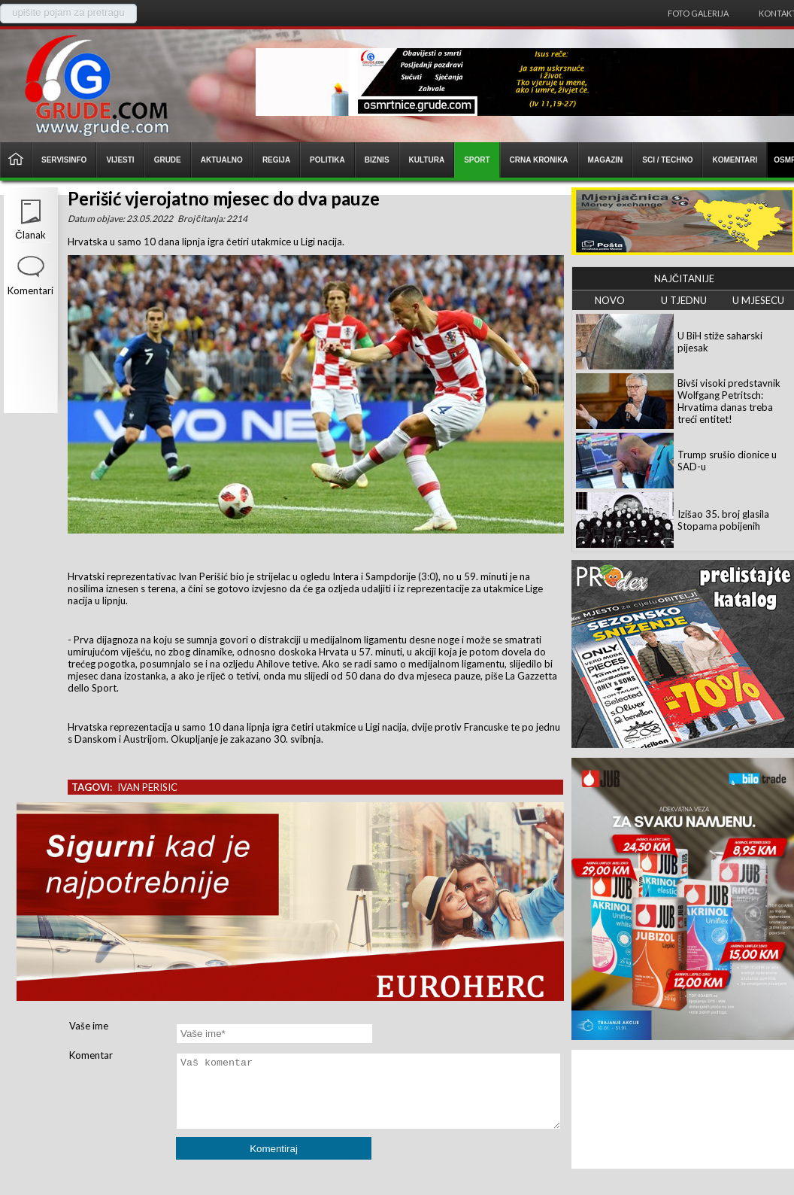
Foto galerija (698, 13)
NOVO (610, 300)
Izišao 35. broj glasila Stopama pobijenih (723, 520)
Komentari (30, 290)
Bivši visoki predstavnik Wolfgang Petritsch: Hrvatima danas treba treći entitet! (728, 401)
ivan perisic (147, 787)
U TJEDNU (684, 300)
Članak (30, 235)
